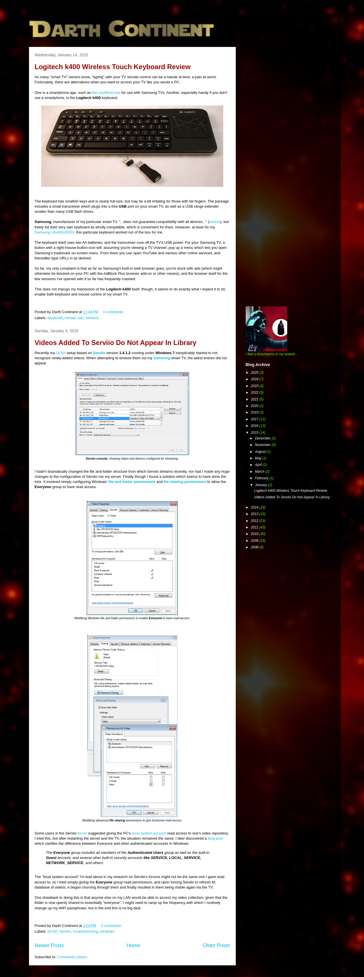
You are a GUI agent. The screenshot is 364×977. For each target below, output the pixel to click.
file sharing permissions (185, 482)
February (262, 478)
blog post (215, 838)
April (258, 465)
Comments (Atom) (72, 957)
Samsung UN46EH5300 (54, 232)
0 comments (113, 312)
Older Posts (216, 945)
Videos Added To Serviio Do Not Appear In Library (116, 342)
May (258, 458)
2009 (255, 541)
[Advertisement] (288, 86)
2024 (255, 379)
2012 (255, 521)
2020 (255, 406)
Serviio (99, 353)
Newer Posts (49, 945)
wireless (92, 318)
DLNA (61, 353)
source (214, 222)
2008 (255, 547)
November (263, 445)
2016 (255, 426)
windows (107, 931)
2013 (255, 514)
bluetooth (55, 318)
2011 (255, 527)
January (261, 485)
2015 (255, 433)
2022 (255, 392)
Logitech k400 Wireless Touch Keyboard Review (113, 67)
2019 (255, 412)
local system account (149, 833)
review (70, 318)
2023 (255, 386)
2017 (255, 419)
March (260, 472)
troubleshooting (85, 931)
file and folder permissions (131, 482)
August (260, 452)
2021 (255, 399)
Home (133, 945)
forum (82, 833)
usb (80, 318)
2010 (255, 534)
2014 (255, 507)
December (263, 438)
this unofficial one (106, 92)
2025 (255, 373)
